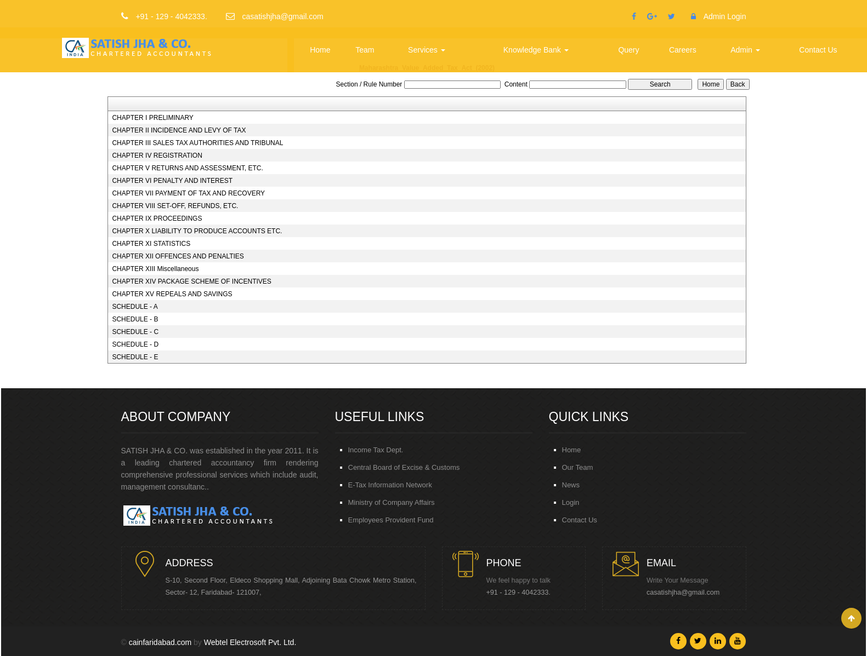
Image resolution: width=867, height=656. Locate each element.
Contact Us (818, 49)
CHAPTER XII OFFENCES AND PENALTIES (178, 256)
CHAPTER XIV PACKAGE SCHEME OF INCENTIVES (191, 281)
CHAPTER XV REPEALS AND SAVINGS (172, 294)
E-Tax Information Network (390, 485)
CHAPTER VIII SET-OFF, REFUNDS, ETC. (175, 206)
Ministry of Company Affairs (391, 502)
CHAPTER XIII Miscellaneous (155, 269)
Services (426, 49)
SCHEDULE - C (135, 332)
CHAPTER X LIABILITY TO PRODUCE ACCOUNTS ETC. (197, 231)
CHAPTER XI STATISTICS (151, 244)
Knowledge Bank (536, 49)
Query (628, 49)
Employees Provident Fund (391, 520)
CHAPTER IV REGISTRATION (157, 155)
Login (571, 502)
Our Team (577, 467)
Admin (745, 49)
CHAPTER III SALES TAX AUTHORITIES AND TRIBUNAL (197, 143)
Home (320, 49)
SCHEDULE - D (135, 344)
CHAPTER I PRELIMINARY (152, 118)
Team (364, 49)
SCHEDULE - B (135, 319)
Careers (682, 49)
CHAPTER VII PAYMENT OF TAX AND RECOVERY (188, 193)
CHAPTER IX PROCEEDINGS (157, 218)
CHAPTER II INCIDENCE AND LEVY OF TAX (179, 130)
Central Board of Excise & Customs (404, 467)
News (571, 485)
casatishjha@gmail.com (683, 592)
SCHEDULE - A (134, 306)
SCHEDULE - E (135, 357)
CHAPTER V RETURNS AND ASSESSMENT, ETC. (187, 168)
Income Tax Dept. (376, 450)
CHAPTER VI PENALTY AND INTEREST (172, 181)
